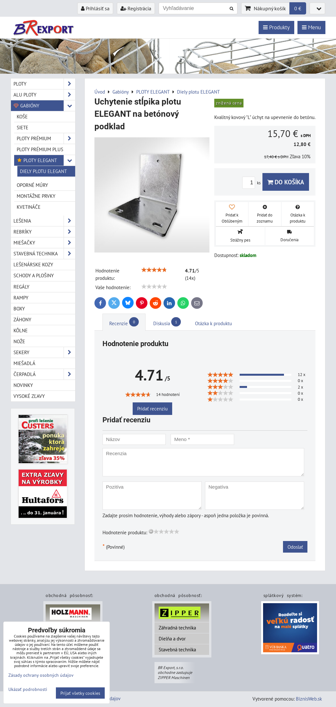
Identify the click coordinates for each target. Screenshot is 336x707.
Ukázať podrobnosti (27, 689)
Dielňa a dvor (172, 638)
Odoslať (295, 547)
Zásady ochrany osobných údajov (41, 675)
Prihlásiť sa (95, 8)
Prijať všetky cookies (80, 693)
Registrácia (135, 8)
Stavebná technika (177, 649)
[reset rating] (151, 531)
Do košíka (285, 182)
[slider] (154, 269)
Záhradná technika (177, 627)
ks (252, 183)
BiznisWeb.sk (309, 698)
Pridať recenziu (152, 408)
